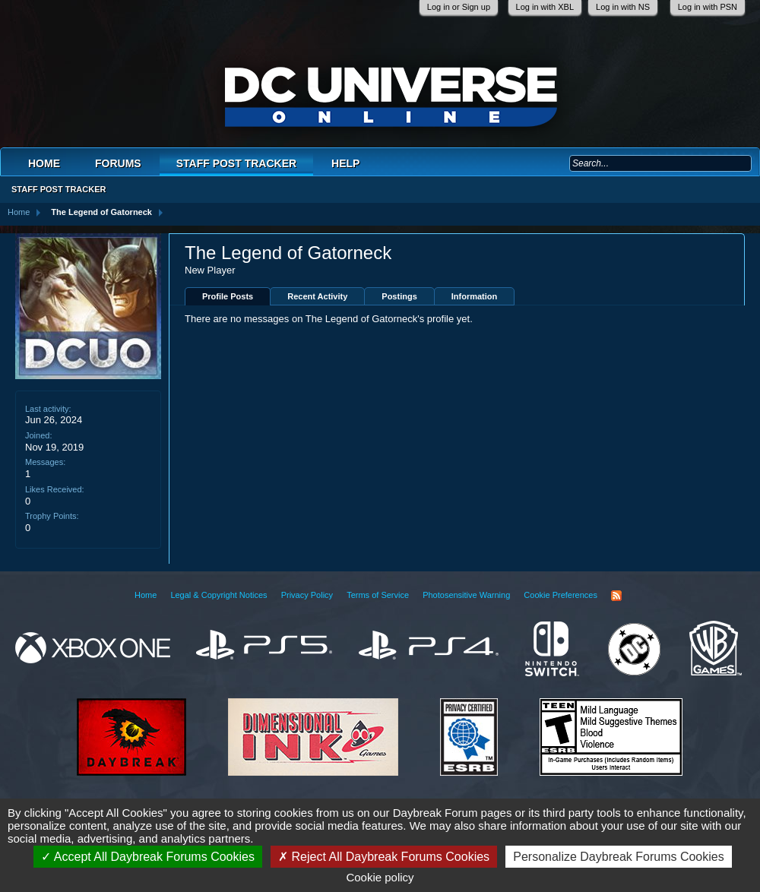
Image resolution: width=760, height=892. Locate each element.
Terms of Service (378, 594)
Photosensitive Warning (466, 594)
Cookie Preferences (560, 594)
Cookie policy (379, 877)
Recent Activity (317, 296)
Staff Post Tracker (236, 163)
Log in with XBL (545, 6)
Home (44, 163)
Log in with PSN (707, 6)
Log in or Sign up (458, 6)
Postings (399, 296)
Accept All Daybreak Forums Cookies (148, 856)
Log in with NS (623, 6)
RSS (616, 595)
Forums (118, 163)
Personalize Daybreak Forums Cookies (618, 856)
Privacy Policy (307, 594)
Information (474, 296)
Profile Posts (227, 296)
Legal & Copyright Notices (218, 594)
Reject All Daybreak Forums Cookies (383, 856)
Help (345, 163)
